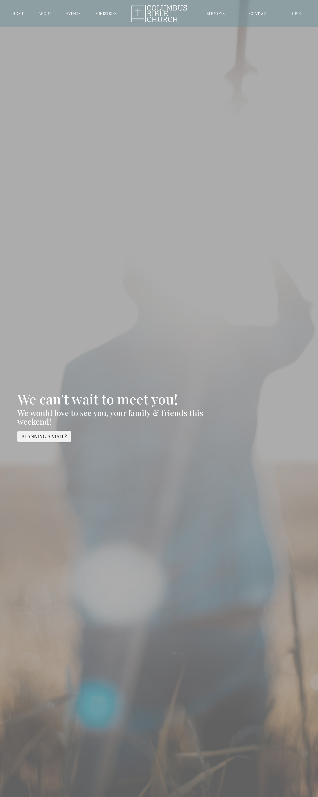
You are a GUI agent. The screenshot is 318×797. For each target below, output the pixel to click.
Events (73, 13)
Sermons (216, 13)
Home (18, 13)
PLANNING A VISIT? (44, 436)
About (45, 13)
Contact (258, 13)
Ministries (106, 13)
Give (296, 13)
